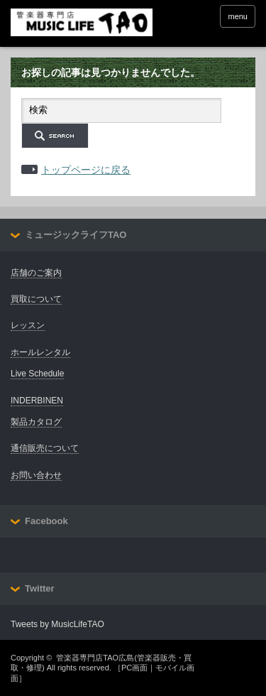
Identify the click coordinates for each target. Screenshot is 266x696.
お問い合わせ (36, 475)
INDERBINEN (37, 401)
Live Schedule (37, 374)
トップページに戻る (86, 169)
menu (238, 16)
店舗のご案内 (36, 273)
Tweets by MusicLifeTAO (57, 624)
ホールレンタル (40, 352)
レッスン (28, 325)
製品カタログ (36, 422)
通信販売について (45, 448)
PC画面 (134, 667)
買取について (36, 299)
